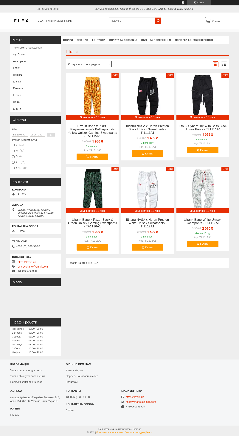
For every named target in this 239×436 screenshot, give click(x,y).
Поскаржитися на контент (109, 432)
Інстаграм (71, 381)
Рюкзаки (18, 88)
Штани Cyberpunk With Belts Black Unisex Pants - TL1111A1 (202, 127)
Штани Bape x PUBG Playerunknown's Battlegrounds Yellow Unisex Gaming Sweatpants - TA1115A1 (92, 131)
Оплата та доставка (123, 40)
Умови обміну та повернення (27, 376)
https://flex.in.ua (27, 262)
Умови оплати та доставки (26, 370)
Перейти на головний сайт (82, 376)
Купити (94, 156)
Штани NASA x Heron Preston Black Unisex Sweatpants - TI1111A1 (147, 129)
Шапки (17, 81)
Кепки (16, 67)
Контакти (98, 40)
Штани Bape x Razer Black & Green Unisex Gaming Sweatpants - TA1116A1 (92, 223)
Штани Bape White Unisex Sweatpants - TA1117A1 (202, 221)
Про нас (82, 40)
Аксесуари (19, 61)
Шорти (17, 108)
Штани (17, 95)
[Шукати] (158, 21)
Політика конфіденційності (194, 40)
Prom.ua (137, 429)
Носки (16, 101)
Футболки (19, 54)
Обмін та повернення (156, 40)
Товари (68, 40)
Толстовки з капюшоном (27, 47)
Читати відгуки (74, 370)
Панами (18, 74)
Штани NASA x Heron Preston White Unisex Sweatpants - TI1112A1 (147, 223)
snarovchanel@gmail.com (33, 266)
